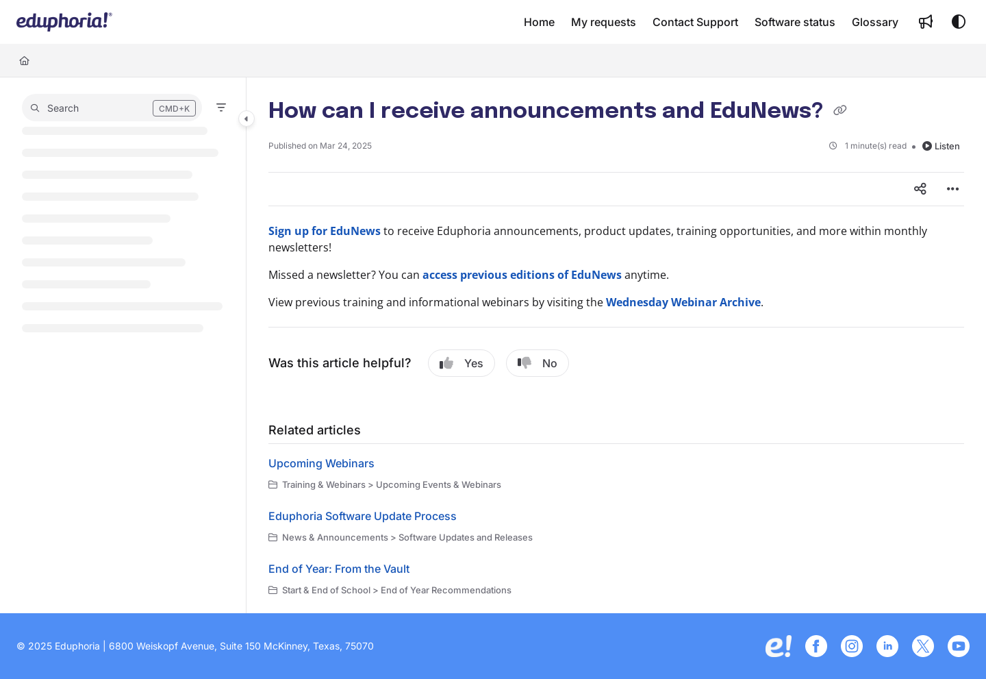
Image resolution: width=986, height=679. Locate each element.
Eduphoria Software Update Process (362, 516)
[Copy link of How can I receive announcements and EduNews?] (840, 112)
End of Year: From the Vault (338, 569)
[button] (64, 22)
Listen (941, 145)
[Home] (24, 60)
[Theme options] (959, 22)
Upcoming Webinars (321, 463)
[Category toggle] (246, 118)
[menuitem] (539, 22)
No (537, 363)
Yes (461, 363)
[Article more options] (953, 189)
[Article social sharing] (920, 189)
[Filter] (221, 107)
